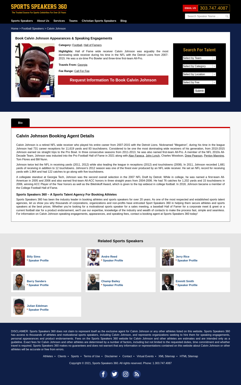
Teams (73, 20)
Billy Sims (33, 256)
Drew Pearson (193, 155)
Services (59, 20)
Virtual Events (145, 356)
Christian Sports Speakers (99, 20)
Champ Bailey (110, 281)
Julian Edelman (37, 305)
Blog (123, 20)
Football (77, 45)
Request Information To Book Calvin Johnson (113, 80)
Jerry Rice (182, 256)
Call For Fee (81, 70)
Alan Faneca (136, 155)
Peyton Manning (214, 155)
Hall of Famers (93, 45)
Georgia (82, 64)
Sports (75, 356)
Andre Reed (109, 256)
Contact (127, 356)
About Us (43, 20)
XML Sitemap (166, 356)
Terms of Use (92, 356)
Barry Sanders (36, 281)
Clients (62, 356)
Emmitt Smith (185, 281)
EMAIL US (190, 8)
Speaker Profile (39, 260)
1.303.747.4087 (162, 363)
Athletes (48, 356)
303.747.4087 (214, 8)
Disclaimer (111, 356)
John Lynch (153, 155)
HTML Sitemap (189, 356)
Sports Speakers (22, 20)
